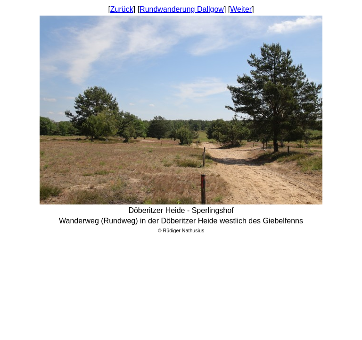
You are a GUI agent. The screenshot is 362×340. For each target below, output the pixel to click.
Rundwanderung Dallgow (182, 9)
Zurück (121, 9)
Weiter (241, 9)
